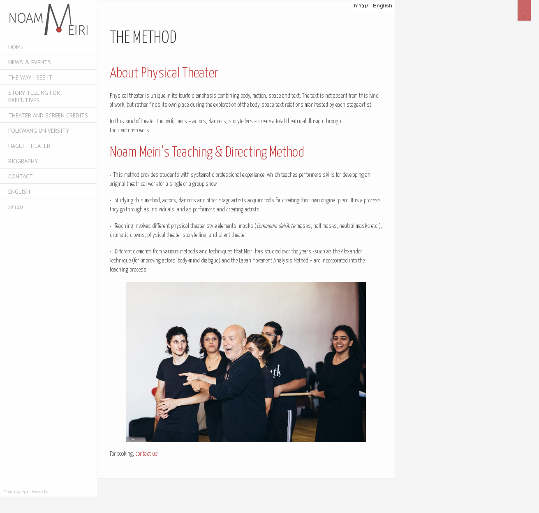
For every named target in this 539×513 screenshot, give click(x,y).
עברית (15, 207)
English (19, 191)
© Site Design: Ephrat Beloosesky (26, 492)
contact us (146, 454)
